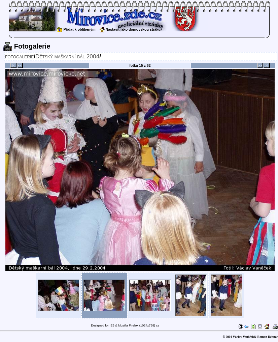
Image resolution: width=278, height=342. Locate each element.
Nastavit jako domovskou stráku (130, 29)
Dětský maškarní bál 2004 (67, 56)
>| (266, 65)
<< (20, 65)
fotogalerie (19, 56)
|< (13, 65)
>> (260, 65)
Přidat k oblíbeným (76, 29)
